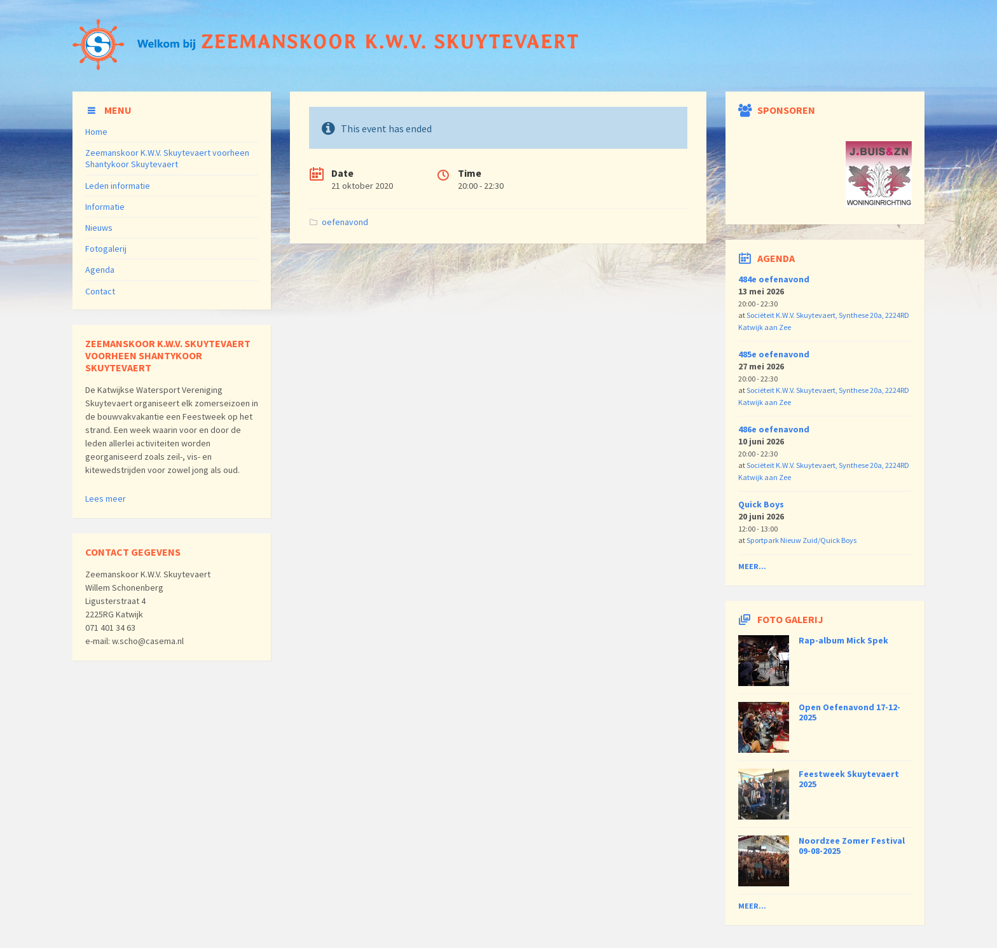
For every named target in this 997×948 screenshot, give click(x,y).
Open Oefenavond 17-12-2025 (849, 712)
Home (96, 131)
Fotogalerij (106, 248)
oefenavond (345, 222)
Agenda (99, 269)
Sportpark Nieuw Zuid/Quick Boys (801, 540)
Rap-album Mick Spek (843, 640)
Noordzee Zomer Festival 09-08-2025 (852, 846)
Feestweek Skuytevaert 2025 (849, 779)
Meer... (752, 566)
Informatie (105, 206)
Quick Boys (761, 504)
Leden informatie (117, 185)
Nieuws (99, 227)
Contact (100, 291)
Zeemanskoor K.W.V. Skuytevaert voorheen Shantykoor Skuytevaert (167, 158)
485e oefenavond (773, 354)
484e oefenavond (773, 279)
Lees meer (105, 498)
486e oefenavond (773, 429)
